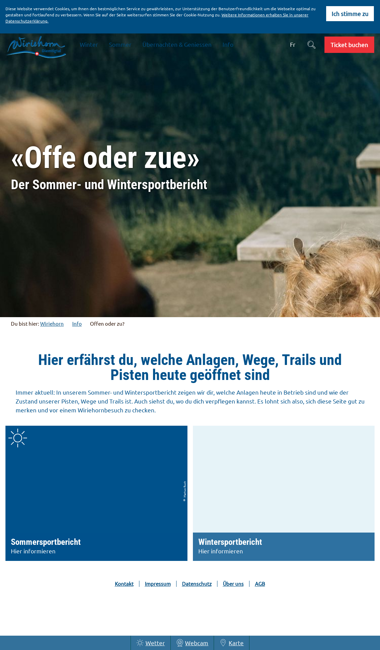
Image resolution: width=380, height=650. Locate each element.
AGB (260, 584)
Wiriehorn (52, 323)
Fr (292, 44)
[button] (349, 45)
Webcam (192, 643)
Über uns (233, 584)
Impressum (158, 584)
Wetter (150, 643)
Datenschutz (197, 584)
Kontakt (124, 584)
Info (77, 323)
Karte (231, 643)
